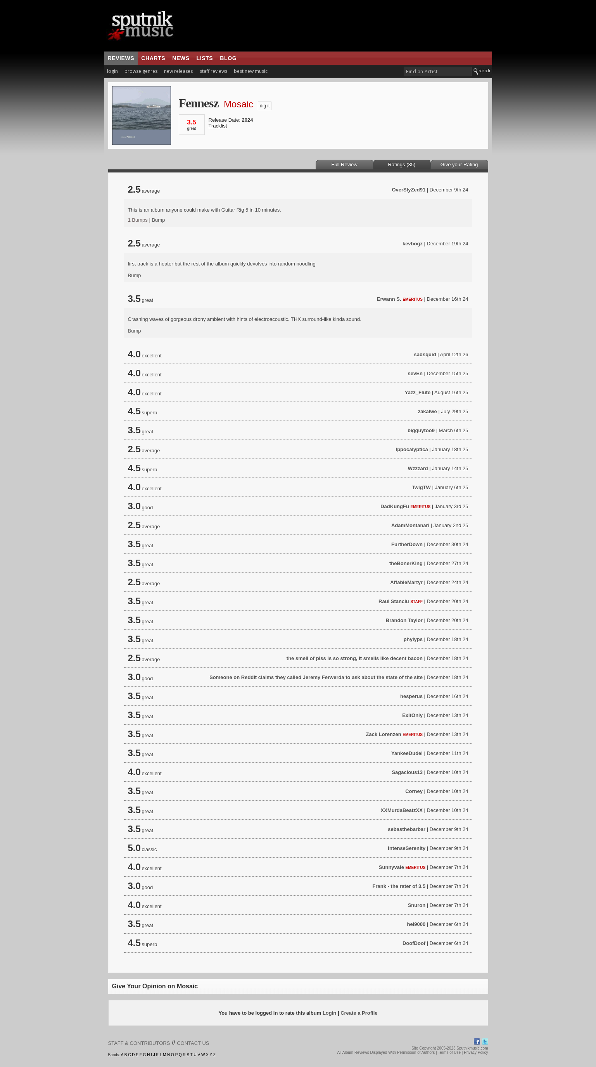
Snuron (417, 905)
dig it (264, 106)
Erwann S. (389, 299)
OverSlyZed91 (408, 190)
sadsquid (425, 354)
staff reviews (213, 71)
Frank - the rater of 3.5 (399, 886)
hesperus (411, 696)
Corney (414, 791)
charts (153, 58)
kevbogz (413, 243)
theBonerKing (406, 563)
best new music (251, 71)
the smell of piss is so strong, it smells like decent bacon (355, 658)
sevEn (415, 373)
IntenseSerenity (406, 848)
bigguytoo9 (421, 430)
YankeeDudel (407, 753)
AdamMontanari (410, 525)
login (112, 71)
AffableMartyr (406, 582)
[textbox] (438, 71)
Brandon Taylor (404, 620)
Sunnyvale (391, 867)
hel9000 (416, 924)
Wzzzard (418, 468)
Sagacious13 (407, 772)
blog (228, 58)
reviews (121, 58)
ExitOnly (412, 715)
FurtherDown (407, 544)
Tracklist (218, 126)
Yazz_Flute (417, 392)
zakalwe (427, 411)
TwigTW (421, 487)
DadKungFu (394, 506)
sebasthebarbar (406, 829)
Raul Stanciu (393, 601)
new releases (178, 71)
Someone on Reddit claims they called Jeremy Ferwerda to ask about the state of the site (316, 677)
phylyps (413, 639)
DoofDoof (414, 943)
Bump (158, 220)
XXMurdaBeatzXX (402, 810)
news (180, 58)
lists (205, 58)
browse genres (140, 71)
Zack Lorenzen (383, 734)
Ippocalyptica (412, 449)
